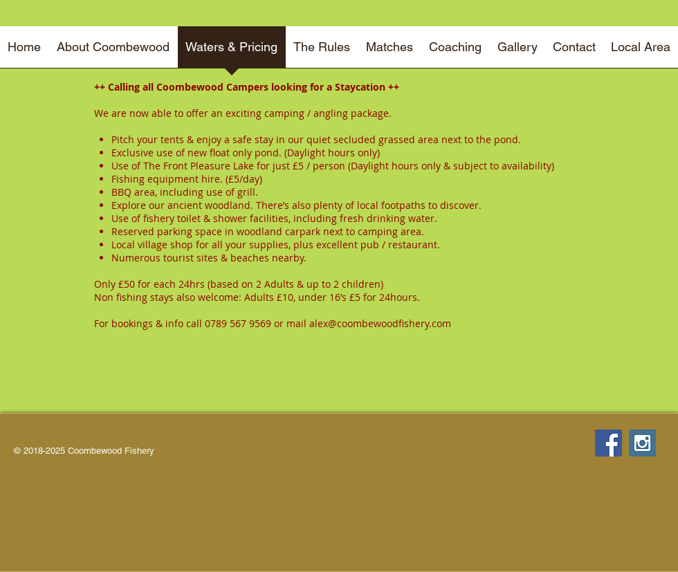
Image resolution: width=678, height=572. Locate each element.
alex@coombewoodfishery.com (380, 323)
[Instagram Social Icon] (642, 443)
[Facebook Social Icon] (608, 443)
